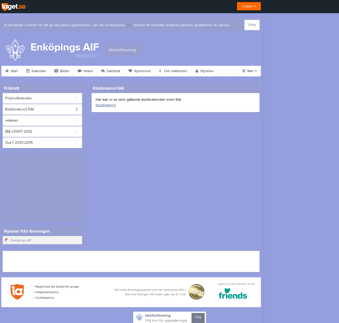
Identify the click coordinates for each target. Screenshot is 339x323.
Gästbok (110, 71)
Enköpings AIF (21, 240)
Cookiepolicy (43, 298)
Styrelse (204, 71)
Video (85, 71)
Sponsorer (139, 71)
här (128, 25)
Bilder (62, 71)
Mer (249, 71)
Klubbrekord (106, 105)
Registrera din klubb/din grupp (56, 286)
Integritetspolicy (46, 292)
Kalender (36, 71)
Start (11, 71)
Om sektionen (173, 71)
